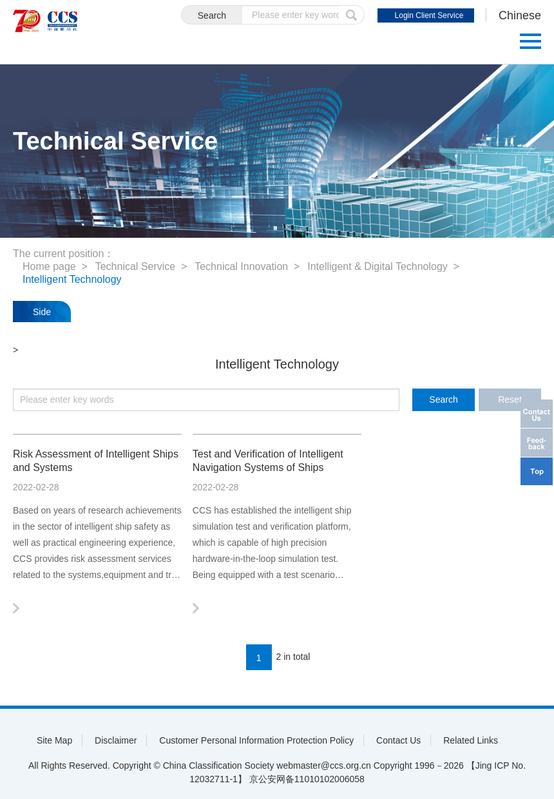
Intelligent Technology (72, 279)
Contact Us (398, 740)
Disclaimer (116, 740)
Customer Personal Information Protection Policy (256, 740)
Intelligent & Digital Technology (377, 266)
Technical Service (135, 266)
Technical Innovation (241, 266)
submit (352, 14)
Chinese (520, 15)
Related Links (470, 740)
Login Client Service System (429, 17)
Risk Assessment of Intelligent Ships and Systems (95, 460)
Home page (49, 266)
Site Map (54, 740)
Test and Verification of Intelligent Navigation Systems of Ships (268, 460)
